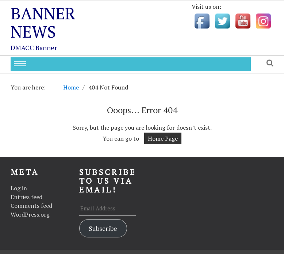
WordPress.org (30, 214)
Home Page (163, 138)
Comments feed (31, 206)
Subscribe (103, 228)
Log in (19, 188)
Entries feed (26, 197)
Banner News (43, 22)
